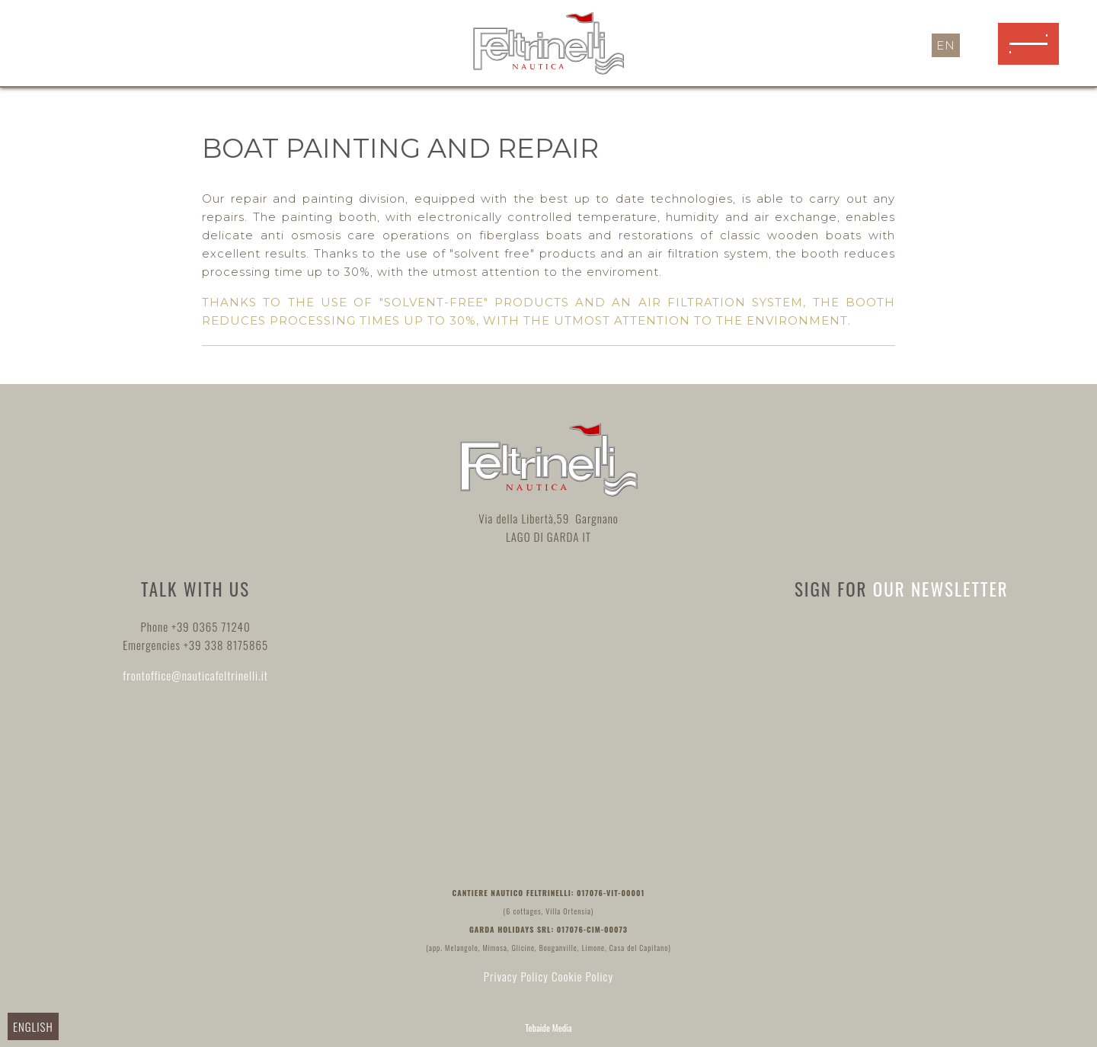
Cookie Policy (582, 976)
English (33, 1026)
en (945, 45)
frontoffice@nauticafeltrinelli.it (195, 675)
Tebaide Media (548, 1027)
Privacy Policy (516, 976)
